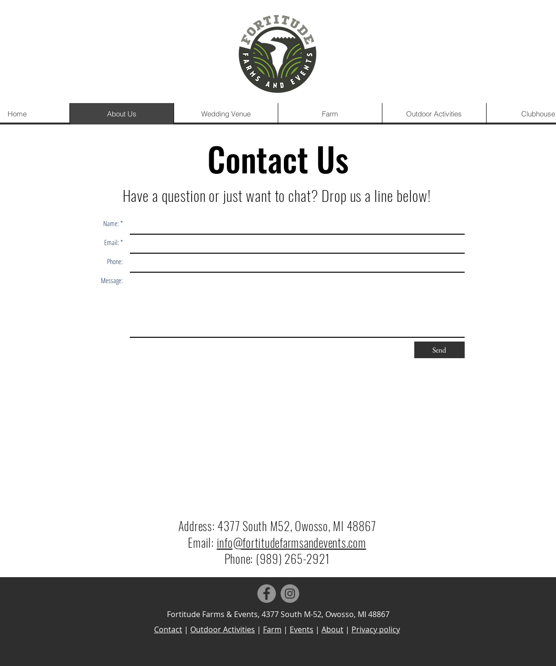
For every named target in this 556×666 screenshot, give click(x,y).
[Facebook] (266, 593)
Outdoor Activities (222, 629)
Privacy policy (375, 629)
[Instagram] (290, 593)
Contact (168, 629)
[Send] (439, 350)
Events (301, 629)
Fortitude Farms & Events (212, 614)
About (332, 629)
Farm (272, 629)
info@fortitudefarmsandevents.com (291, 542)
